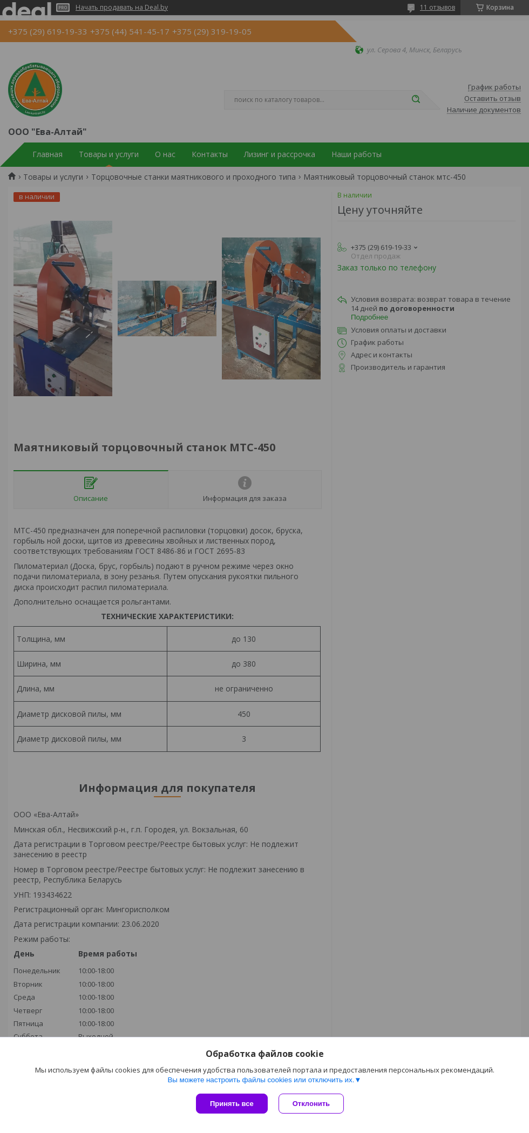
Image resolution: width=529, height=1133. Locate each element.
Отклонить (311, 1104)
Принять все (232, 1104)
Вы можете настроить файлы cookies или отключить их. (260, 1080)
